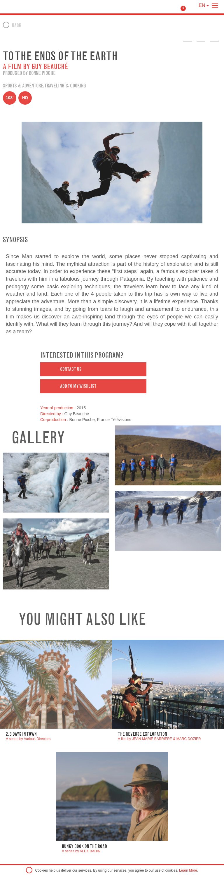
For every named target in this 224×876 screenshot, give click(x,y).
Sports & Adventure (23, 85)
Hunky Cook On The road (84, 846)
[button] (93, 369)
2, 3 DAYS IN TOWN (21, 734)
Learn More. (188, 870)
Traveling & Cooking (65, 85)
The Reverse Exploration (142, 734)
